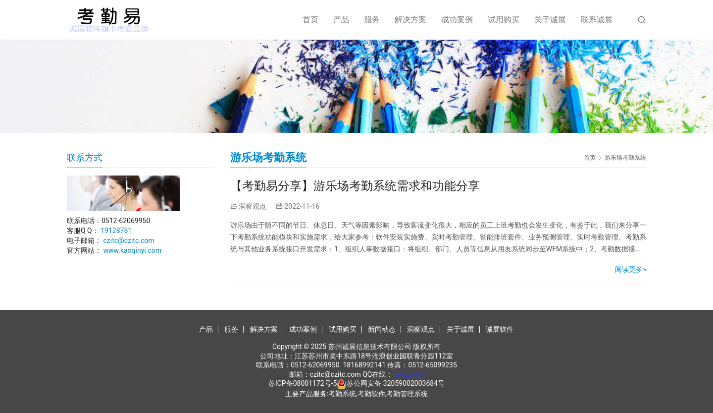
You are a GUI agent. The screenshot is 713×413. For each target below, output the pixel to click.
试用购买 (503, 19)
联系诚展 (596, 19)
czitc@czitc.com (128, 240)
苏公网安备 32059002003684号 (396, 383)
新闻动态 (382, 329)
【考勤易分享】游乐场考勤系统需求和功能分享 (355, 186)
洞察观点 (252, 206)
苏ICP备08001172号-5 (302, 383)
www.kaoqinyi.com (132, 250)
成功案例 (457, 19)
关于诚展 (550, 19)
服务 (372, 19)
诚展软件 (499, 329)
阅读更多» (630, 269)
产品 (341, 19)
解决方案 (410, 19)
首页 (310, 19)
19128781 (116, 231)
